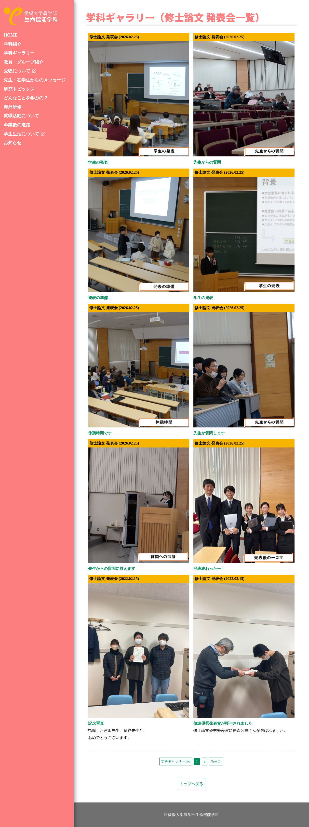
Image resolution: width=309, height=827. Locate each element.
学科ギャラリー (19, 53)
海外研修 (12, 107)
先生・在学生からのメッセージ (35, 80)
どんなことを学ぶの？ (26, 97)
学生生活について (21, 133)
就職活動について (21, 115)
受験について (17, 70)
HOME (11, 35)
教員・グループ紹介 (23, 62)
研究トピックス (19, 89)
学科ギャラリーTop (175, 761)
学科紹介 (12, 44)
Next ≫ (216, 761)
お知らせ (12, 142)
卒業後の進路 (17, 124)
